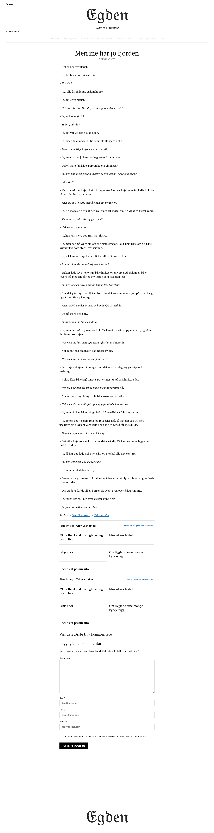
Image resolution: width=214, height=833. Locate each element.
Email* (62, 709)
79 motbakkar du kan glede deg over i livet (81, 537)
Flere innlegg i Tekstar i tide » (141, 579)
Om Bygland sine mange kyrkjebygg (126, 554)
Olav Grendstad (81, 515)
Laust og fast (145, 38)
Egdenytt (69, 38)
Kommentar (64, 658)
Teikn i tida (87, 38)
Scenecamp (103, 38)
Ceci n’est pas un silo (74, 569)
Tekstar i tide (123, 38)
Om (162, 38)
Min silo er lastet (121, 535)
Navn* (62, 698)
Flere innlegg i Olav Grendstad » (139, 525)
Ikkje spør (66, 552)
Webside (63, 721)
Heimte (55, 38)
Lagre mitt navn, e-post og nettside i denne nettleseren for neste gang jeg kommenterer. (105, 736)
